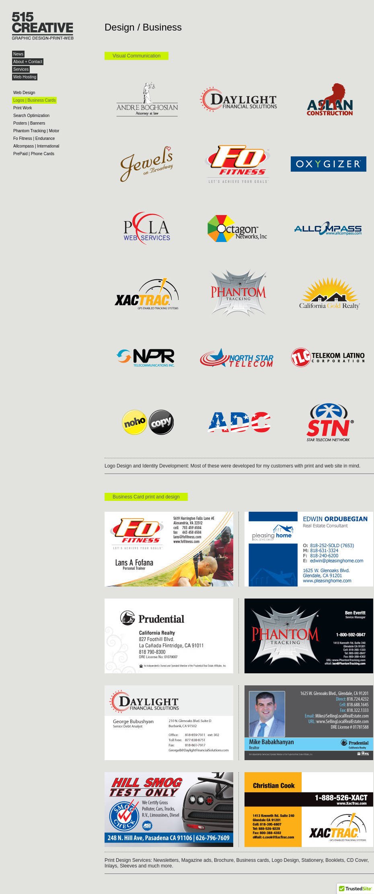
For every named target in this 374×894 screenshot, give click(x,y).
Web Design (24, 92)
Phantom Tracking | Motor (36, 131)
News (18, 54)
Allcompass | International (36, 146)
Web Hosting (24, 77)
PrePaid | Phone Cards (33, 154)
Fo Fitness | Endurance (34, 138)
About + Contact (27, 61)
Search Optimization (31, 115)
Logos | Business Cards (34, 100)
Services (21, 69)
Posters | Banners (29, 123)
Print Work (22, 108)
